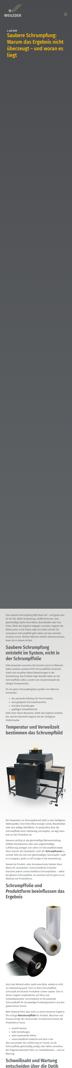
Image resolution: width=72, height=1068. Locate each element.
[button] (65, 14)
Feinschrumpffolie (27, 1015)
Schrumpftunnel (53, 851)
